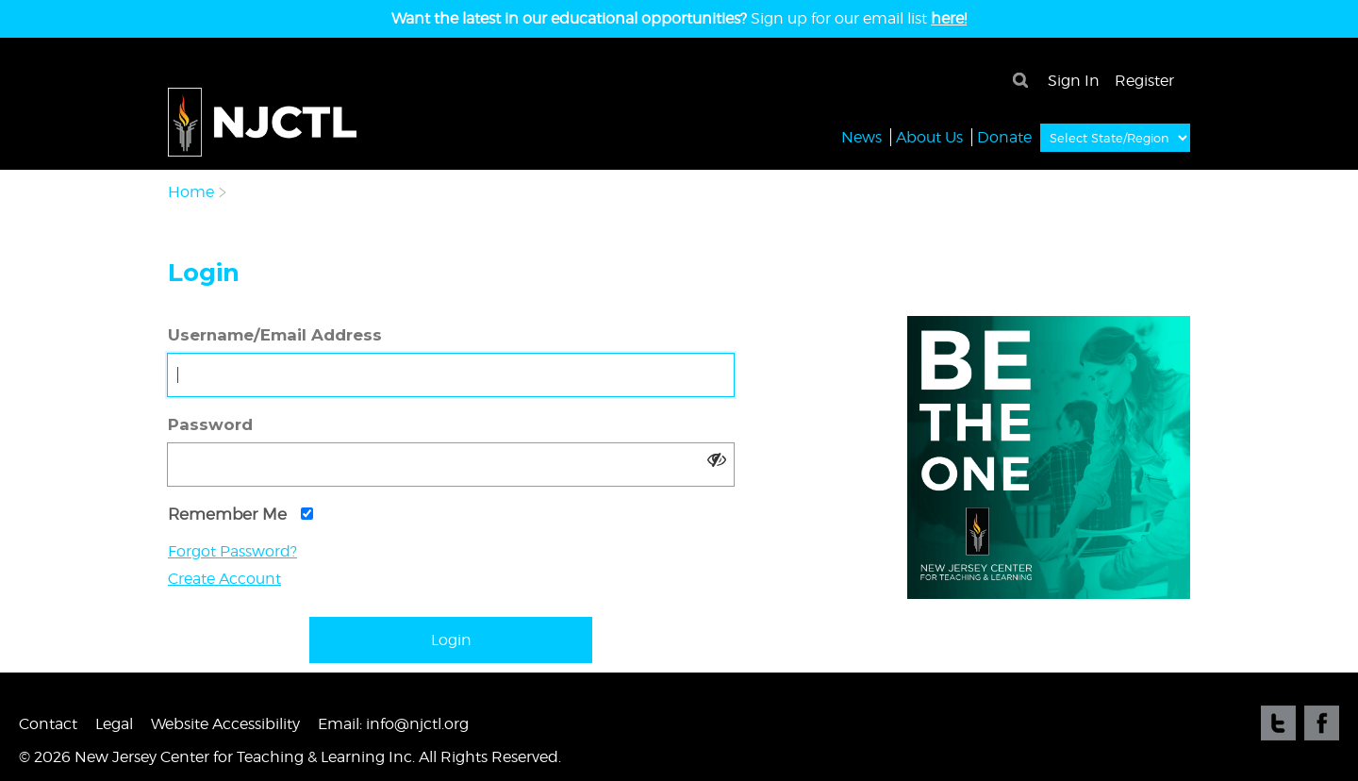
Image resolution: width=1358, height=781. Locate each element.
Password (210, 424)
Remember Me (240, 514)
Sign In (1074, 81)
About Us (929, 136)
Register (1144, 81)
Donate (1004, 136)
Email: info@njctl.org (393, 724)
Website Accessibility (225, 724)
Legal (114, 724)
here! (949, 18)
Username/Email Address (275, 334)
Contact (48, 724)
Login (451, 640)
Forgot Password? (232, 551)
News (861, 136)
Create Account (224, 579)
